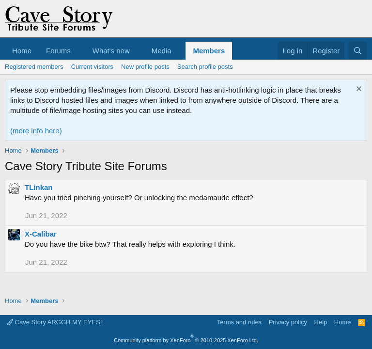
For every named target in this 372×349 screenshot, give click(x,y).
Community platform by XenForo (186, 340)
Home (21, 51)
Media (161, 51)
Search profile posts (205, 66)
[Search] (357, 51)
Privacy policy (288, 322)
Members (209, 51)
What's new (111, 51)
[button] (78, 51)
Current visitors (92, 66)
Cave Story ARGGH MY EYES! (54, 322)
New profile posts (145, 66)
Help (320, 322)
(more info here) (36, 131)
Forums (58, 51)
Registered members (34, 66)
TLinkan (39, 187)
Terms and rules (239, 322)
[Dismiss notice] (358, 90)
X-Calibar (41, 234)
